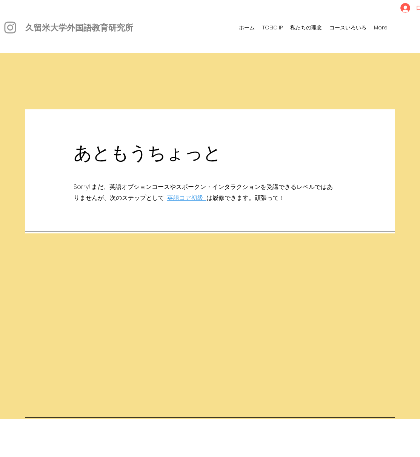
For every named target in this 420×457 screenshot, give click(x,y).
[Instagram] (10, 27)
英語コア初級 (186, 197)
